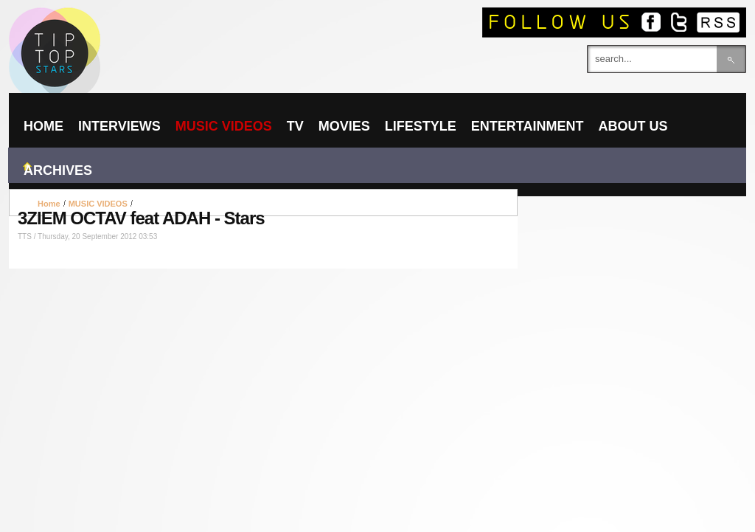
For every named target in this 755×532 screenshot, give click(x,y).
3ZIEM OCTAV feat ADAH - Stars (141, 218)
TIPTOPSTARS (112, 27)
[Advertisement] (263, 202)
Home (49, 203)
